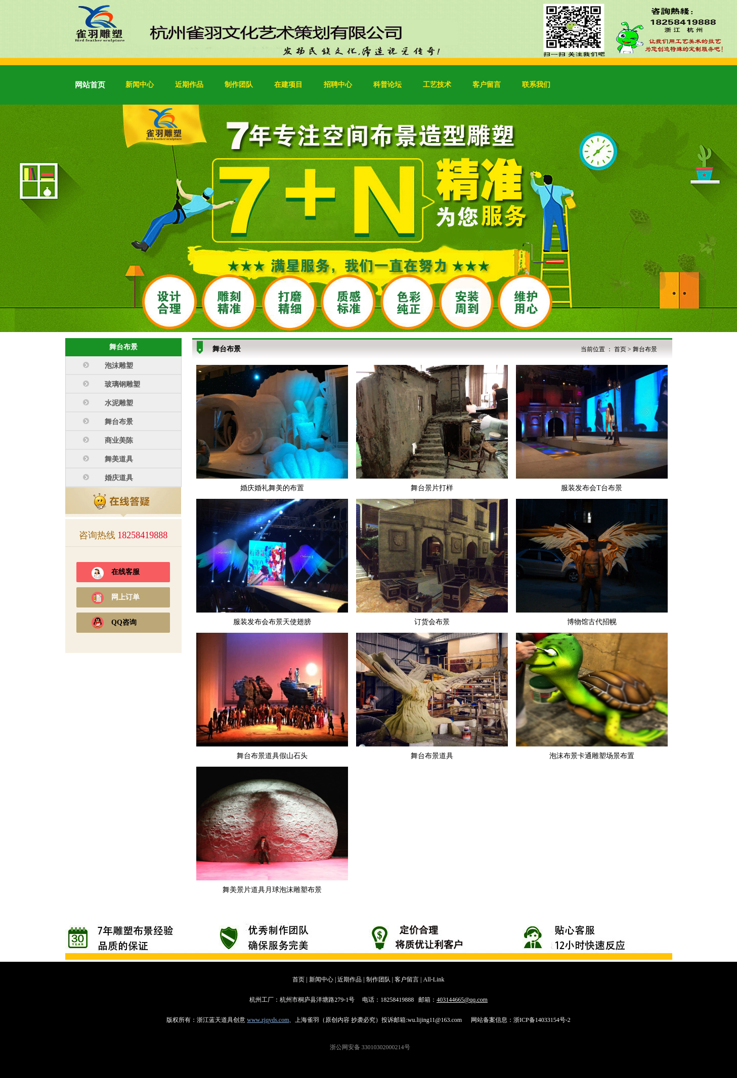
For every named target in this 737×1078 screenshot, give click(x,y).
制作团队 (239, 84)
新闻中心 (139, 84)
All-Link (434, 979)
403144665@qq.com (462, 999)
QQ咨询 (124, 622)
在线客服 (125, 572)
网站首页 (90, 85)
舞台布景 (645, 349)
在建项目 (288, 84)
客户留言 (486, 84)
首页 (620, 349)
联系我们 (536, 84)
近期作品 (189, 84)
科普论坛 (387, 84)
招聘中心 (338, 84)
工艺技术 (437, 84)
